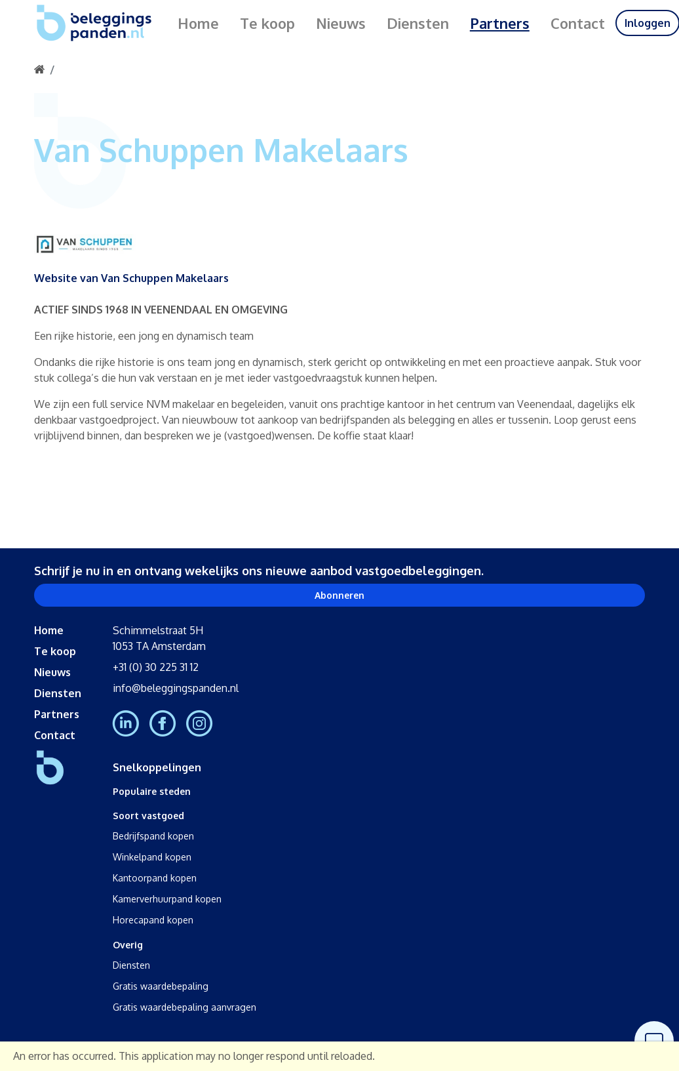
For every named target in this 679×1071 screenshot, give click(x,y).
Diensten (418, 23)
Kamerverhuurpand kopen (167, 898)
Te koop (267, 23)
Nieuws (341, 23)
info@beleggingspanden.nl (176, 688)
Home (198, 23)
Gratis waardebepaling (160, 986)
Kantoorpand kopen (155, 877)
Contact (578, 23)
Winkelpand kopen (152, 856)
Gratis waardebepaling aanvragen (184, 1007)
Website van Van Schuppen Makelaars (131, 278)
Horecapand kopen (153, 919)
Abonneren (339, 595)
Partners (500, 23)
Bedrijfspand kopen (153, 835)
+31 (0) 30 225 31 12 (156, 667)
